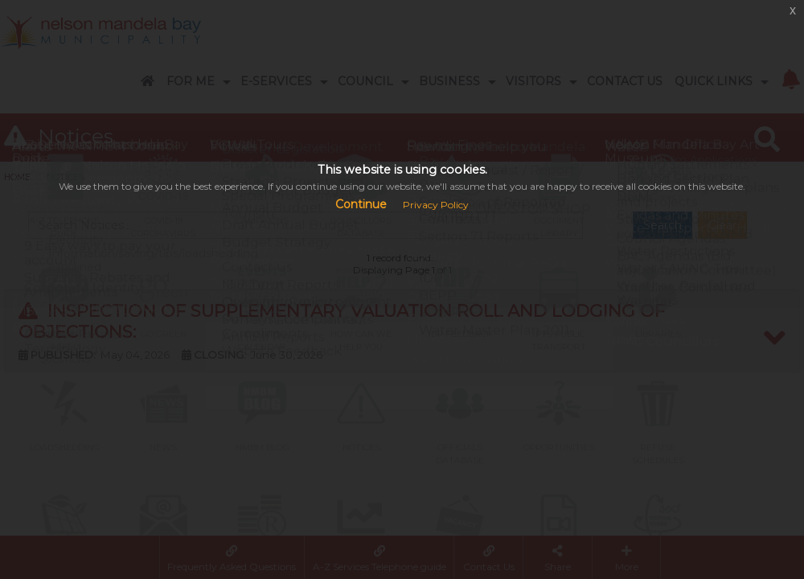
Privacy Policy (436, 205)
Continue (361, 204)
